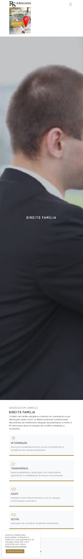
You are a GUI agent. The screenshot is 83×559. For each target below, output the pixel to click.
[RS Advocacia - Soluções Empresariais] (20, 18)
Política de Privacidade (15, 546)
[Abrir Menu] (70, 4)
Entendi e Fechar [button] (15, 551)
